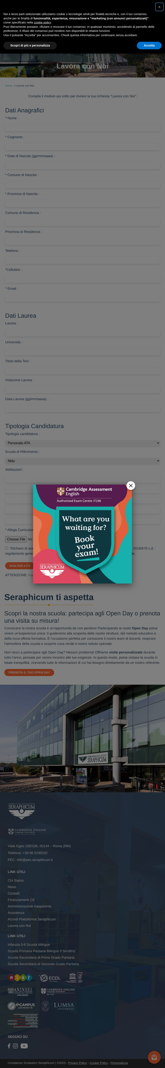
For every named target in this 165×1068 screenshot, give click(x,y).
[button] (159, 6)
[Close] (131, 480)
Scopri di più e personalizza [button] (30, 45)
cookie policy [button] (42, 22)
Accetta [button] (149, 45)
